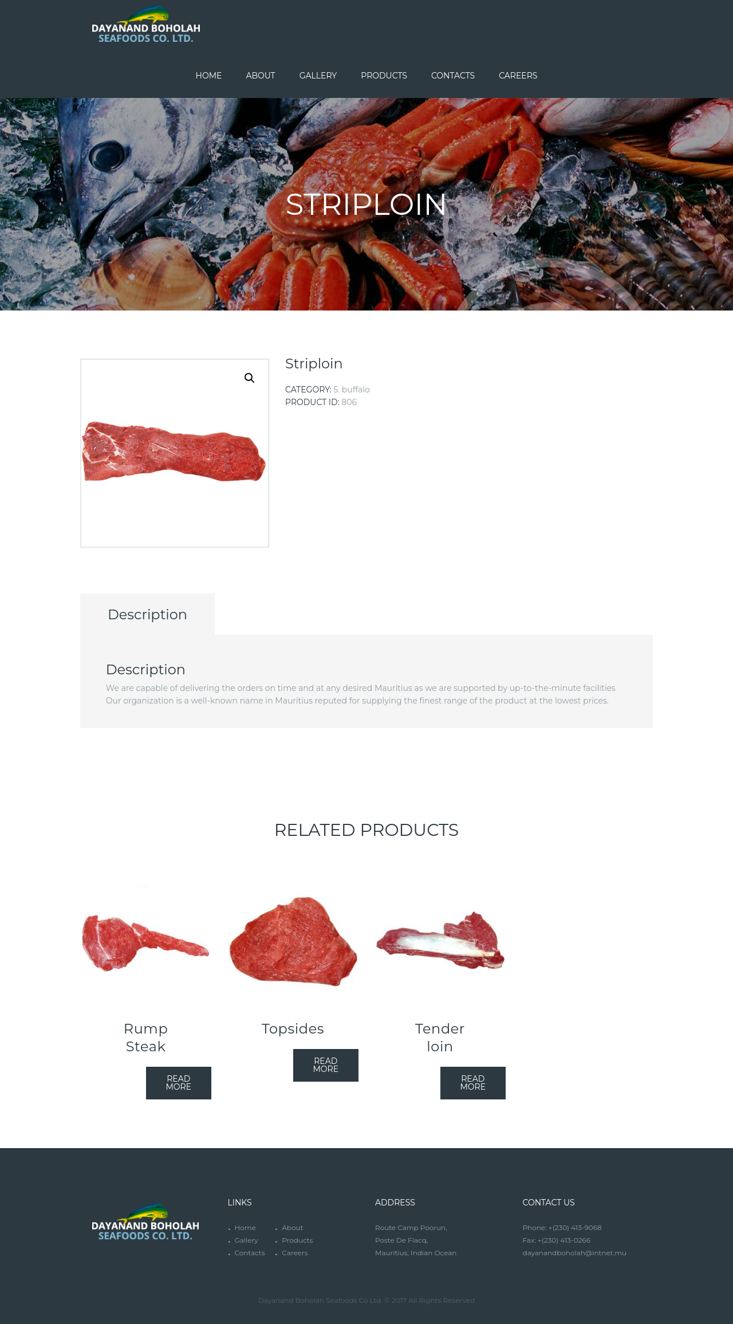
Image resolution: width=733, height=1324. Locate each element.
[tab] (147, 615)
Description (147, 614)
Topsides (293, 1028)
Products (297, 1240)
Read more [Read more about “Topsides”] (325, 1065)
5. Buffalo (351, 389)
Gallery (246, 1240)
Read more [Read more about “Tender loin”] (473, 1083)
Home (244, 1227)
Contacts (249, 1252)
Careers (295, 1252)
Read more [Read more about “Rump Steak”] (178, 1083)
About (292, 1227)
